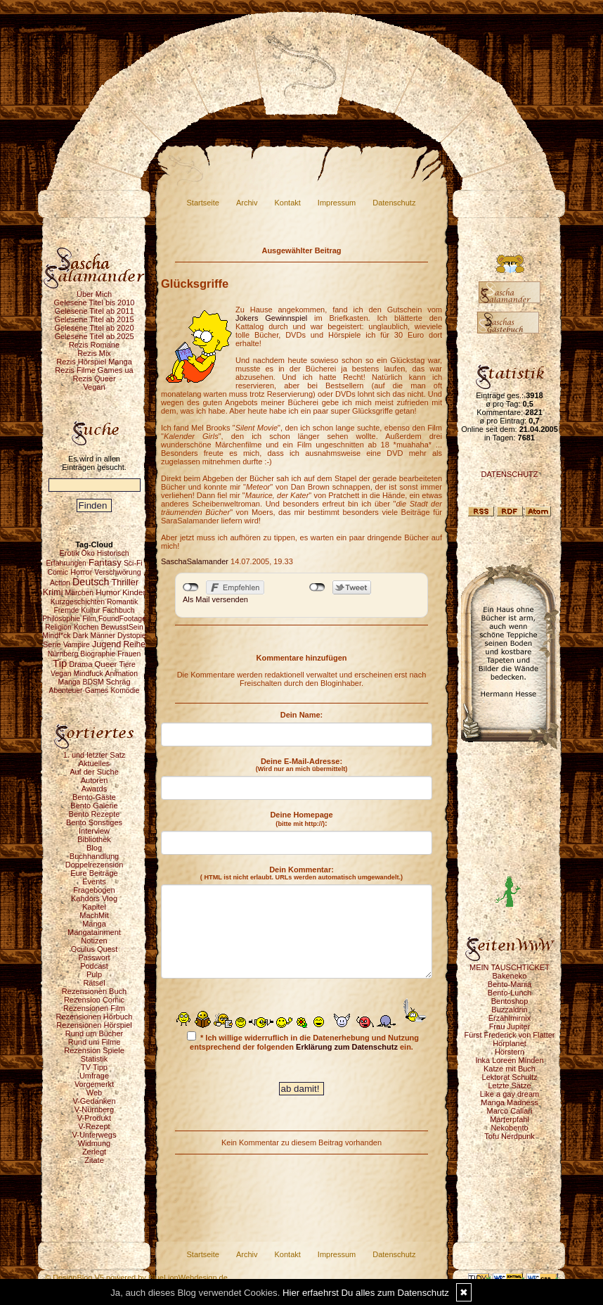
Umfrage (94, 1075)
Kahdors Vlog (94, 898)
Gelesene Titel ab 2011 (94, 311)
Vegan (94, 387)
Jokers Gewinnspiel (271, 318)
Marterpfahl (509, 1119)
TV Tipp (94, 1067)
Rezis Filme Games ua (94, 370)
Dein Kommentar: (301, 873)
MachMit (94, 915)
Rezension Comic (94, 999)
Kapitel (94, 907)
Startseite (203, 202)
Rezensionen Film (94, 1008)
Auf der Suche (94, 772)
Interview (94, 831)
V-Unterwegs (94, 1135)
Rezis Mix (94, 353)
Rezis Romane (94, 344)
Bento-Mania (509, 984)
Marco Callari (510, 1111)
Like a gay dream (509, 1094)
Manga (94, 923)
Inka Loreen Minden (509, 1060)
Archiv (247, 202)
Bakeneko (510, 976)
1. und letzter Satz (94, 755)
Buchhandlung (94, 856)
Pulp (94, 974)
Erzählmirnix (509, 1018)
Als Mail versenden (215, 599)
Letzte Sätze (509, 1085)
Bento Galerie (93, 805)
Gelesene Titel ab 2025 (94, 336)
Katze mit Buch (510, 1068)
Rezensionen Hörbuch (94, 1016)
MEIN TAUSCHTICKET (509, 967)
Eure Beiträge (93, 873)
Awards (94, 788)
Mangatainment (94, 932)
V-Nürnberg (94, 1109)
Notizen (94, 940)
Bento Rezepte (94, 814)
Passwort (94, 957)
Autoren (94, 780)
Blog (94, 848)
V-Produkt (94, 1118)
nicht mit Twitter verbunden (317, 587)
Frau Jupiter (510, 1026)
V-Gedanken (93, 1101)
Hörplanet (509, 1043)
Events (94, 881)
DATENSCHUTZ (509, 474)
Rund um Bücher (94, 1033)
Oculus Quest (94, 949)
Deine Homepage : (301, 818)
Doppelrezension (94, 864)
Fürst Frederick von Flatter (510, 1035)
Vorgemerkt (94, 1084)
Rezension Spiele (94, 1050)
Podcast (94, 966)
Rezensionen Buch (94, 991)
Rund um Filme (94, 1042)
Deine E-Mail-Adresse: (302, 764)
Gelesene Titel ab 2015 (94, 319)
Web (94, 1092)
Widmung (94, 1143)
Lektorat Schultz (510, 1077)
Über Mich (94, 294)
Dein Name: (301, 715)
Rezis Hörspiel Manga (94, 361)
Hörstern (509, 1052)
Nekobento (509, 1127)
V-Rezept (94, 1126)
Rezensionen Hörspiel (94, 1025)
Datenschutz (393, 202)
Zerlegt (94, 1151)
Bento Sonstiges (94, 822)
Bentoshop (510, 1001)
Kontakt (288, 202)
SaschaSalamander (194, 561)
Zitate (94, 1160)
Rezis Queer (93, 378)
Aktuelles (94, 763)
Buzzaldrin (509, 1009)
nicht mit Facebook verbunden (191, 587)
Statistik (94, 1059)
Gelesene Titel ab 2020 (94, 328)
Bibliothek (94, 839)
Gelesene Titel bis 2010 (94, 302)
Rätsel (94, 983)
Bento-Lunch (509, 992)
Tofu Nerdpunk (509, 1136)
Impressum (337, 202)
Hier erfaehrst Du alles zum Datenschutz (366, 1292)
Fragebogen (94, 890)
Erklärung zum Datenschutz (347, 1047)
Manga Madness (509, 1102)
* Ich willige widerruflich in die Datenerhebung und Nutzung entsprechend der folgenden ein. (303, 1041)
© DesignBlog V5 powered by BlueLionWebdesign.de (136, 1277)
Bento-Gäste (94, 797)
